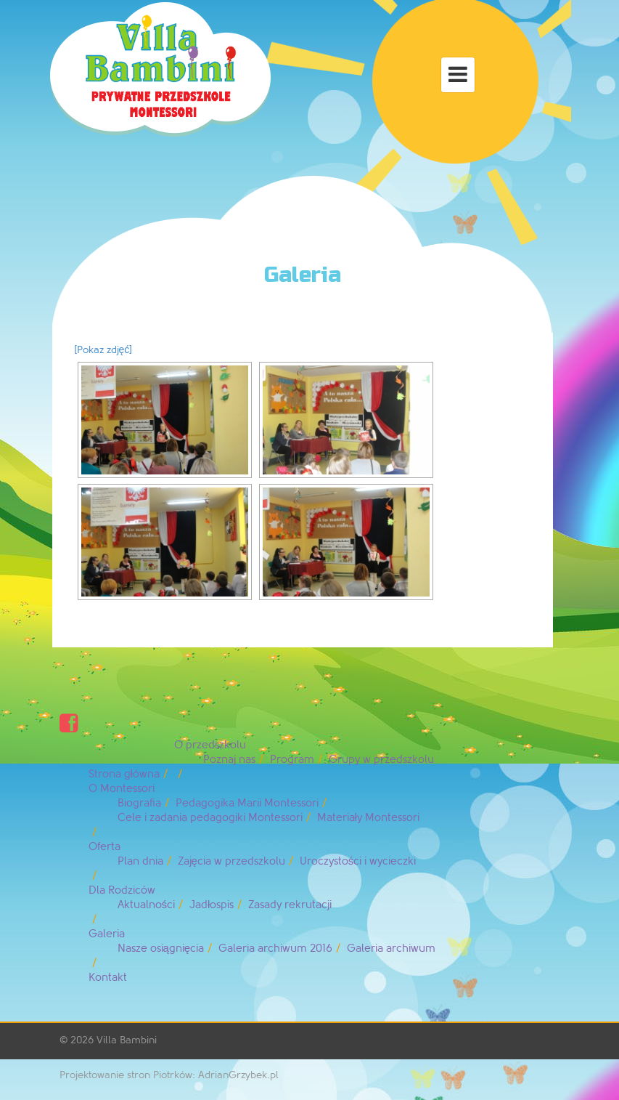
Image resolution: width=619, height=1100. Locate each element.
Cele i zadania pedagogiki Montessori (210, 818)
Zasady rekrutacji (290, 905)
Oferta (104, 847)
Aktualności (147, 905)
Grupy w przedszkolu (381, 759)
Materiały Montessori (368, 818)
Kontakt (108, 977)
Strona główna (124, 774)
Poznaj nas (229, 759)
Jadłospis (211, 905)
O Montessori (122, 788)
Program (292, 759)
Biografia (139, 803)
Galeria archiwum (391, 948)
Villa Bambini (127, 1040)
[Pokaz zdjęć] (103, 349)
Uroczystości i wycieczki (358, 861)
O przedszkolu (210, 745)
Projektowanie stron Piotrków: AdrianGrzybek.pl (169, 1074)
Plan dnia (140, 861)
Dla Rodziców (122, 890)
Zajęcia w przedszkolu (231, 861)
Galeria (107, 934)
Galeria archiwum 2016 (275, 948)
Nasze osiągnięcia (161, 948)
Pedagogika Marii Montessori (247, 803)
